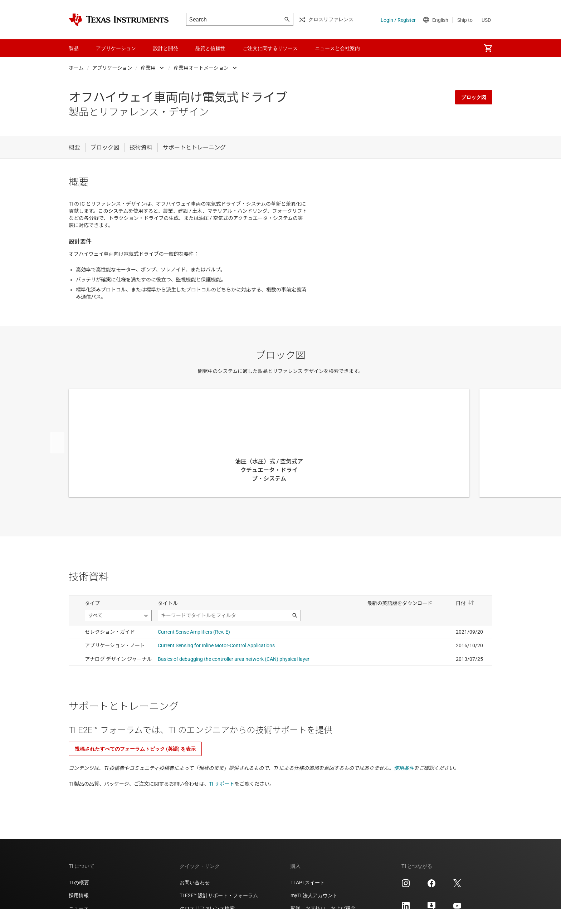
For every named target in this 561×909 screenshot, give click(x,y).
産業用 (148, 68)
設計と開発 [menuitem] (165, 48)
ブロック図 (473, 97)
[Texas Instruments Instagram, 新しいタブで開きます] (405, 886)
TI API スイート (308, 882)
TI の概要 (79, 882)
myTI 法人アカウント (314, 895)
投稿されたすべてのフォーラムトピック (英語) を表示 (135, 749)
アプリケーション (112, 68)
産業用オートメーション (201, 68)
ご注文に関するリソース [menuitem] (270, 48)
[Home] (119, 19)
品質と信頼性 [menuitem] (210, 48)
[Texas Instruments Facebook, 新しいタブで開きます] (431, 886)
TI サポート (221, 784)
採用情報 (79, 895)
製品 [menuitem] (74, 48)
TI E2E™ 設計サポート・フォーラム (219, 895)
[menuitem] (488, 48)
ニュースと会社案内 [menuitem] (337, 48)
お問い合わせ (195, 882)
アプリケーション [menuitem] (116, 48)
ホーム (76, 68)
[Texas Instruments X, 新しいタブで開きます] (457, 886)
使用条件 (404, 768)
